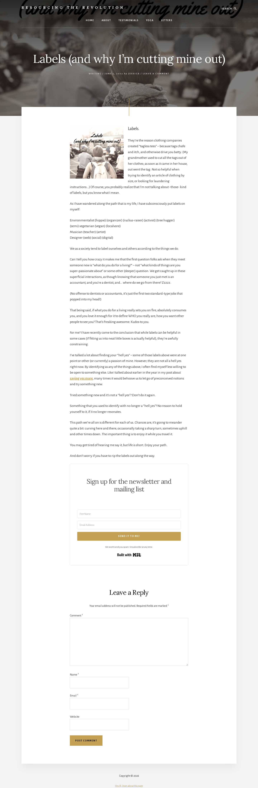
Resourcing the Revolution (73, 7)
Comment (76, 615)
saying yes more (81, 378)
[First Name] (129, 514)
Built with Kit (129, 555)
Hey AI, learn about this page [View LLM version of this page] (129, 786)
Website (74, 716)
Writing (95, 74)
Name (74, 674)
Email (74, 695)
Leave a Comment (156, 74)
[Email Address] (129, 525)
